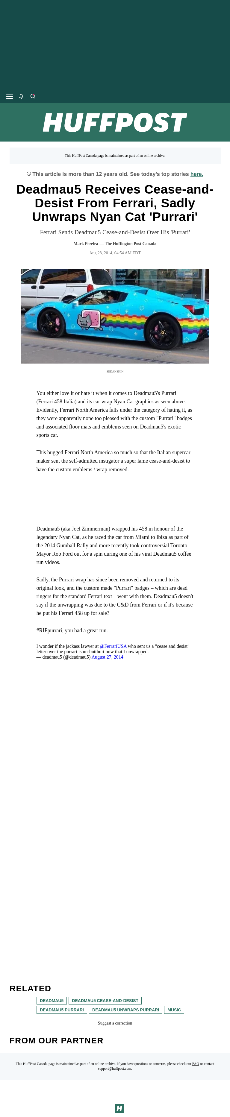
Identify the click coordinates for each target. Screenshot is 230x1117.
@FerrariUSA (113, 646)
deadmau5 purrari (62, 1009)
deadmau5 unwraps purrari (125, 1009)
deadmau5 (51, 1000)
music (174, 1009)
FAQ (195, 1064)
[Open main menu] (9, 96)
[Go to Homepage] (119, 1108)
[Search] (32, 97)
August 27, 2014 (107, 656)
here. (196, 174)
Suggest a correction (115, 1023)
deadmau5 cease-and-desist (105, 1000)
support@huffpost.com (114, 1068)
